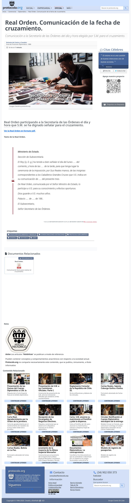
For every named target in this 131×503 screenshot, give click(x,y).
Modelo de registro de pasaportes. (111, 449)
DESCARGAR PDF (26, 258)
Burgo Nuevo (75, 490)
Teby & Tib (74, 485)
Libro (34, 238)
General (13, 238)
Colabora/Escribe (54, 487)
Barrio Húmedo (76, 483)
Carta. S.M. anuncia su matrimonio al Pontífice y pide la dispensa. (80, 419)
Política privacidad (55, 485)
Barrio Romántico (76, 487)
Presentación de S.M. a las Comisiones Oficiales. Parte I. (48, 388)
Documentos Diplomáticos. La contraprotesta (77, 450)
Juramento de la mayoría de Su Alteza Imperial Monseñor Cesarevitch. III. (48, 451)
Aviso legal (52, 483)
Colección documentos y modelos (23, 235)
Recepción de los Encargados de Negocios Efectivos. (47, 419)
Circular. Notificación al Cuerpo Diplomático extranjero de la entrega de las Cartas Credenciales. (112, 421)
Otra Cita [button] (106, 71)
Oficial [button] (58, 8)
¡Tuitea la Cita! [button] (120, 71)
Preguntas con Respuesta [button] (113, 104)
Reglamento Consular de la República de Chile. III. (81, 388)
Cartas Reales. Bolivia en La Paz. (17, 449)
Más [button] (69, 8)
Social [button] (29, 8)
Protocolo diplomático (78, 235)
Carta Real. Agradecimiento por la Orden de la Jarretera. (17, 419)
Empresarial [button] (43, 8)
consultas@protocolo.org (58, 476)
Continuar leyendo (18, 401)
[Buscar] (112, 8)
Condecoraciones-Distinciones (53, 235)
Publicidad (97, 476)
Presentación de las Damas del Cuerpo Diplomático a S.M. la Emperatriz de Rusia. (16, 389)
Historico (24, 238)
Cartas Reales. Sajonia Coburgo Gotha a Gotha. (112, 387)
